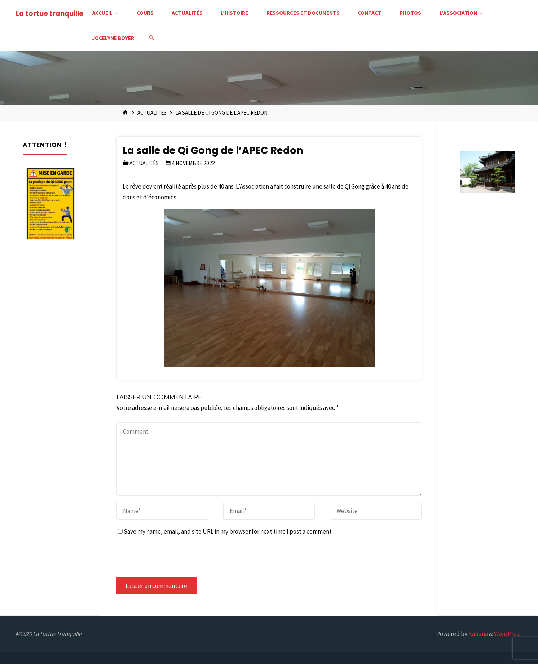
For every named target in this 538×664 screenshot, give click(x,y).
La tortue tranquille (49, 13)
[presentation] (171, 557)
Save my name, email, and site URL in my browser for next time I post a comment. (225, 531)
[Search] (152, 38)
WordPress (508, 634)
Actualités (152, 112)
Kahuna (477, 634)
